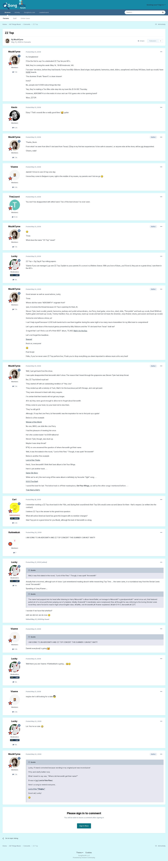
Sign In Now (84, 826)
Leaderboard (44, 12)
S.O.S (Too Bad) (32, 481)
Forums (6, 18)
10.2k (15, 217)
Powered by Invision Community (84, 857)
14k (15, 280)
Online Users (25, 18)
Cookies (88, 853)
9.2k (14, 127)
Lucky (14, 256)
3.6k (14, 187)
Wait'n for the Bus (80, 331)
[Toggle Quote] (29, 570)
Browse (7, 13)
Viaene (14, 167)
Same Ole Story (32, 473)
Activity (17, 12)
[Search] (136, 12)
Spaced (29, 339)
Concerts (27, 42)
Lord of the (36, 789)
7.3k (14, 72)
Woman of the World (34, 422)
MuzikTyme (18, 39)
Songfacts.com (29, 12)
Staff (14, 18)
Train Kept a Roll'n (33, 490)
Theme (79, 853)
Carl (14, 499)
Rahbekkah (14, 532)
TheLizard (14, 196)
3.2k (14, 523)
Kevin (14, 107)
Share (141, 41)
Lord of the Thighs (33, 460)
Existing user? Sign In (156, 5)
